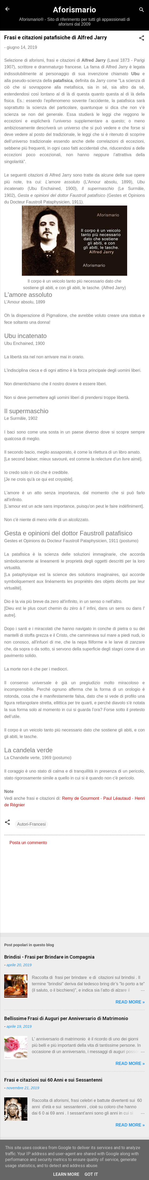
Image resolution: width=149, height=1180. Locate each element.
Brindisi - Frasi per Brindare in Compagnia (49, 957)
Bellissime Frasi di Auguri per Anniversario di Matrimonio (66, 1018)
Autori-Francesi (31, 824)
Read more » (130, 1002)
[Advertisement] (74, 887)
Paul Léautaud (117, 798)
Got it (91, 1174)
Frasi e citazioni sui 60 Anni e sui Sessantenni (53, 1080)
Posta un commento (28, 842)
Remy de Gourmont (80, 798)
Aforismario (74, 9)
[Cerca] (141, 11)
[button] (141, 39)
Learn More (66, 1174)
